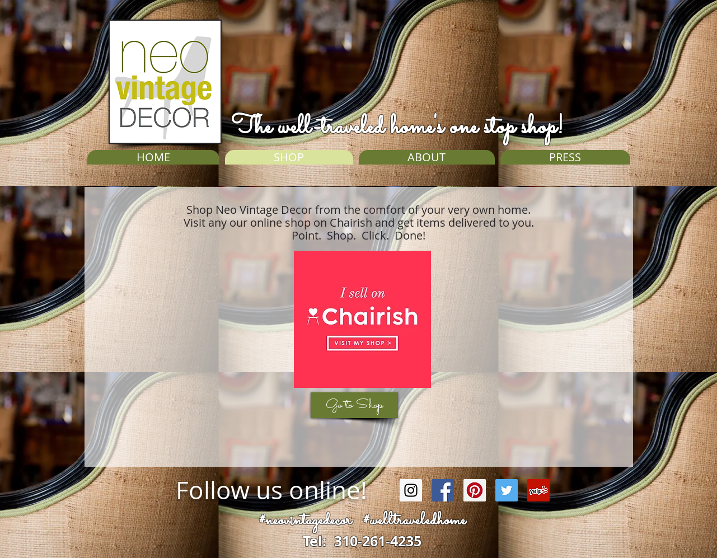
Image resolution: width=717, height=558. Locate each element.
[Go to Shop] (354, 405)
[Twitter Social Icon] (506, 490)
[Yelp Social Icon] (538, 490)
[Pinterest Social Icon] (474, 490)
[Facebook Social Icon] (443, 490)
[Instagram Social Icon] (411, 490)
